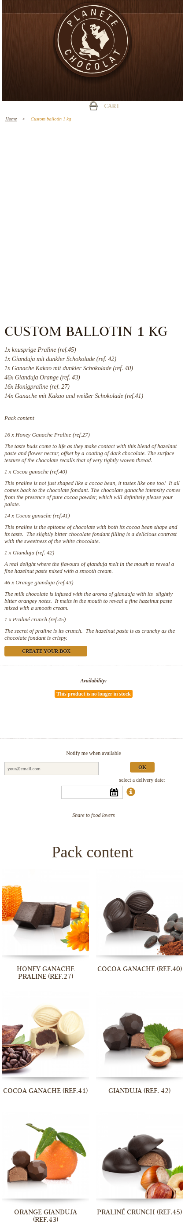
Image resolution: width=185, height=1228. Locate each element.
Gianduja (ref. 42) (33, 552)
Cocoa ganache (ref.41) (42, 515)
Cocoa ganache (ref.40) (40, 471)
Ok (142, 768)
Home (11, 118)
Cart (112, 107)
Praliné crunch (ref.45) (39, 619)
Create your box (46, 651)
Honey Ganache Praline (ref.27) (52, 434)
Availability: (94, 681)
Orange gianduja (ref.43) (44, 582)
